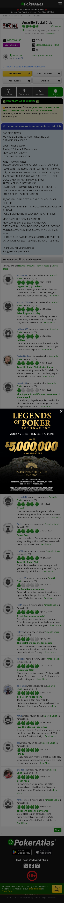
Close (61, 411)
